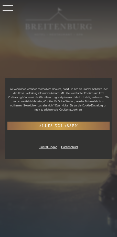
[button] (6, 11)
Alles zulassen (58, 126)
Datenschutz (69, 147)
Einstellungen (48, 147)
